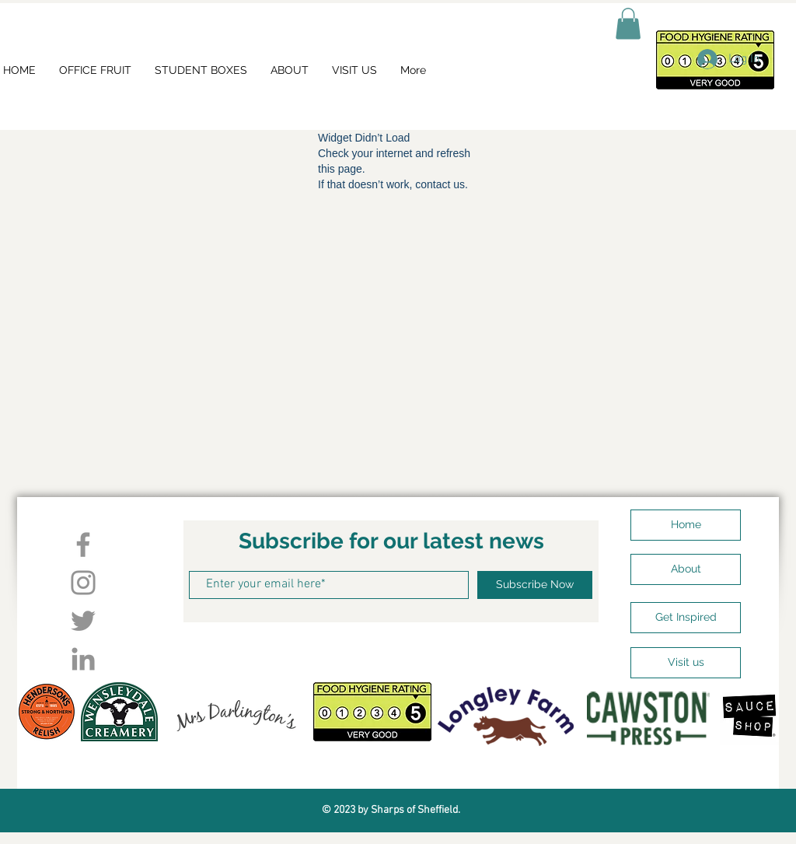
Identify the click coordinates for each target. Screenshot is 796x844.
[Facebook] (83, 544)
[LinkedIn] (83, 659)
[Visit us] (685, 662)
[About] (685, 569)
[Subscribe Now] (534, 585)
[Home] (685, 525)
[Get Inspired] (685, 617)
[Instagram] (83, 582)
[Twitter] (83, 620)
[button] (628, 24)
